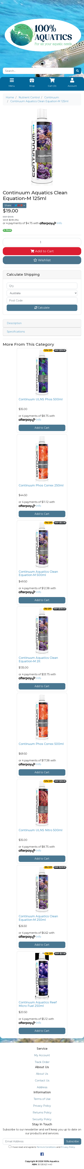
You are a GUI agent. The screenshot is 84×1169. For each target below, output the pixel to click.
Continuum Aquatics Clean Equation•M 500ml (38, 573)
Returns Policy (42, 1112)
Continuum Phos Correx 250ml (41, 485)
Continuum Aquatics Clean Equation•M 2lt (38, 659)
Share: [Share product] (13, 205)
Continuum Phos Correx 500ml (41, 744)
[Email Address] (33, 1141)
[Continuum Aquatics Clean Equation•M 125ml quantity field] (42, 242)
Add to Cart (42, 251)
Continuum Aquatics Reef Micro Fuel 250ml (38, 1004)
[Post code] (42, 300)
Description (14, 323)
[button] (42, 260)
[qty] (42, 286)
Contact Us (42, 1080)
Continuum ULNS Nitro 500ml (40, 830)
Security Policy (42, 1119)
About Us (42, 1073)
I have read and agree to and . (42, 1146)
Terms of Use (42, 1099)
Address (42, 1087)
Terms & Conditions (46, 1147)
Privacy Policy (42, 1105)
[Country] (42, 293)
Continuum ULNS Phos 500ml (41, 399)
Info (59, 223)
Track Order (42, 1062)
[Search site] (77, 71)
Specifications (16, 331)
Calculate (42, 307)
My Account (42, 1055)
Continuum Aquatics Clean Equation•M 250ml (38, 918)
